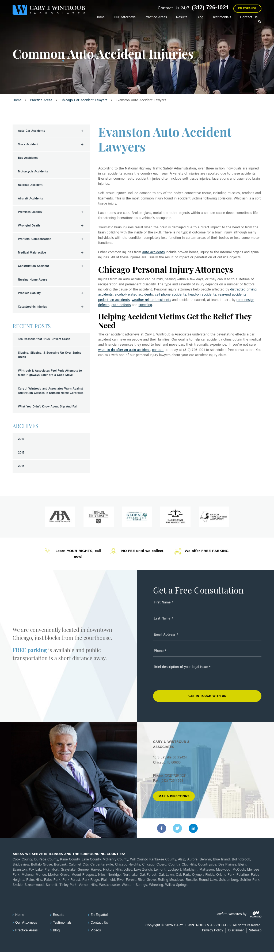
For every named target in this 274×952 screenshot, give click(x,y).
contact (157, 350)
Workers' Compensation (34, 239)
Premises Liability (30, 212)
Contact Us (248, 17)
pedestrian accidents (114, 300)
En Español (247, 8)
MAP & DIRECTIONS (173, 796)
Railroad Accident (30, 185)
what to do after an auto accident (124, 350)
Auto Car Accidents (31, 131)
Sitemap (255, 930)
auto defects (121, 305)
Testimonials (221, 17)
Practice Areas (155, 17)
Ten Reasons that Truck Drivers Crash (44, 339)
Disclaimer (236, 930)
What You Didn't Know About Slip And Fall (47, 407)
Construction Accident (33, 266)
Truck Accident (28, 144)
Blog (199, 17)
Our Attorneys (124, 17)
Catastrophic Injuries (32, 307)
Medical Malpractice (32, 253)
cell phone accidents (170, 294)
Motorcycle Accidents (33, 171)
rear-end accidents (232, 294)
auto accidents (153, 252)
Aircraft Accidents (30, 199)
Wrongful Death (29, 226)
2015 (21, 453)
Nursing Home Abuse (32, 280)
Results (181, 17)
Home (100, 17)
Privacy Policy (212, 930)
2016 (21, 439)
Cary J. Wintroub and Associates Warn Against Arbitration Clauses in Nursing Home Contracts (50, 391)
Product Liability (29, 293)
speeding (145, 305)
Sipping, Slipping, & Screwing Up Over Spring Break (49, 355)
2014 (21, 466)
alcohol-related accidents (134, 294)
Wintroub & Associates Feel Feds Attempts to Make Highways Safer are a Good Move (50, 373)
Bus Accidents (28, 158)
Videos (96, 930)
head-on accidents (202, 294)
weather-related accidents (151, 300)
